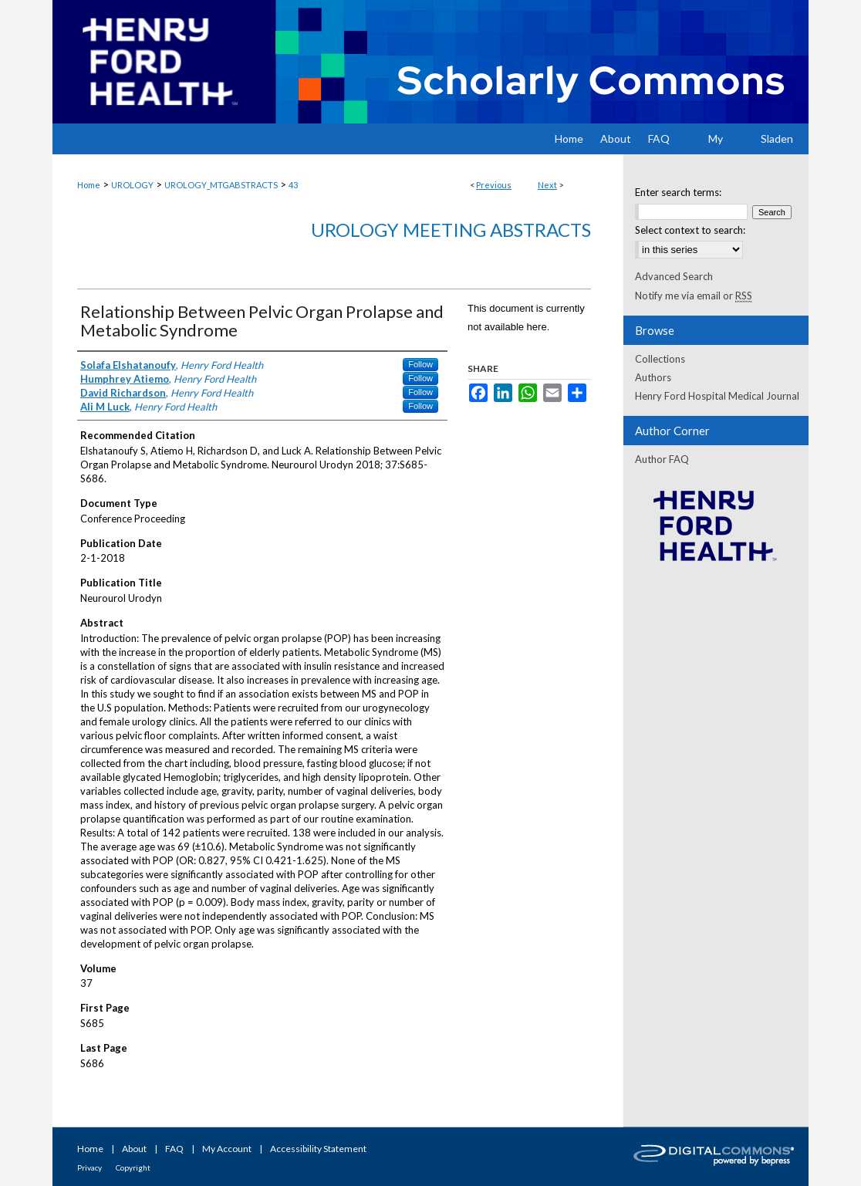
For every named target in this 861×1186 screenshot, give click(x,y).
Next (547, 185)
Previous (494, 185)
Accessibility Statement (318, 1148)
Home (88, 185)
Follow (420, 364)
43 (293, 185)
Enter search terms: (678, 192)
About (134, 1148)
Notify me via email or (693, 295)
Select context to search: (690, 230)
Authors (653, 377)
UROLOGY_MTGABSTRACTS (221, 185)
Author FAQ (662, 459)
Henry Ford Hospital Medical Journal (717, 396)
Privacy (89, 1167)
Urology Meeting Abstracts (451, 229)
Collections (660, 359)
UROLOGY (132, 185)
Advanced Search (674, 276)
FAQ (174, 1148)
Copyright (133, 1167)
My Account (227, 1148)
